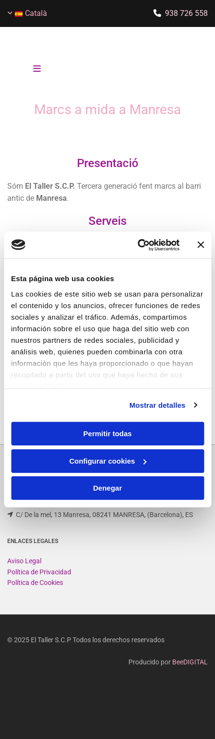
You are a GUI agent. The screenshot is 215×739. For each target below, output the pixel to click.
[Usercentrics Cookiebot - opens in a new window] (137, 245)
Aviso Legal (24, 572)
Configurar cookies (108, 461)
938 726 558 (186, 13)
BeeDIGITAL (190, 673)
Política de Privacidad (39, 583)
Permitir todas (107, 433)
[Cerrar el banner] (200, 245)
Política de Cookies (35, 594)
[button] (37, 69)
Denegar (107, 488)
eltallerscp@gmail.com (51, 515)
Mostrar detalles (157, 405)
